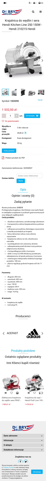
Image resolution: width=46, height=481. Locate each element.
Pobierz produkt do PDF (13, 157)
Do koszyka (32, 115)
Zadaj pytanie (9, 151)
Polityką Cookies (8, 467)
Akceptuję (37, 472)
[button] (40, 3)
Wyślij (20, 181)
